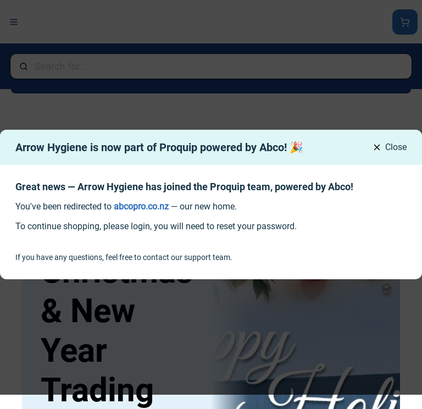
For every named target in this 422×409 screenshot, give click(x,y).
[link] (141, 206)
